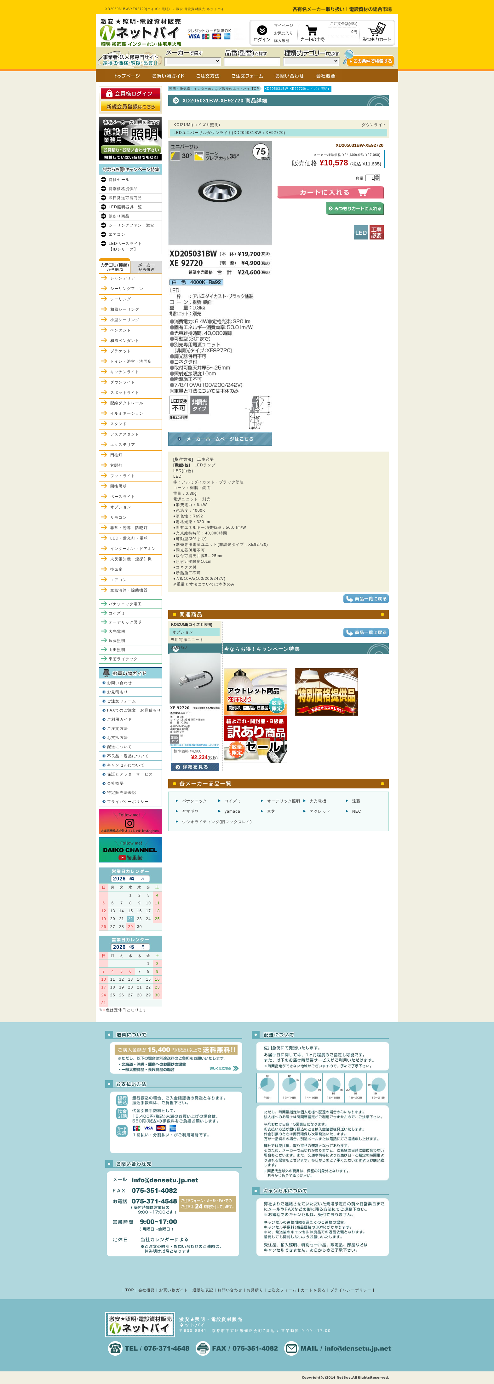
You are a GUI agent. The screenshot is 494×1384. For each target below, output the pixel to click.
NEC (356, 811)
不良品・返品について (128, 756)
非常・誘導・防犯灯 (129, 528)
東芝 (271, 811)
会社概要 (115, 783)
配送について (119, 747)
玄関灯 (116, 465)
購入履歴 (281, 40)
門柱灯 (116, 455)
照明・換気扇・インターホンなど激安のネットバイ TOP (214, 88)
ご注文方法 (117, 728)
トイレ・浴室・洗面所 (131, 361)
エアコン (117, 234)
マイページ (283, 25)
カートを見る (313, 1290)
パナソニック (194, 801)
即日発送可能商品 (125, 198)
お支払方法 (117, 737)
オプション (120, 507)
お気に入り (283, 33)
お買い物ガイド (173, 1290)
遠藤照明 (117, 640)
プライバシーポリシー (128, 801)
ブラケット (120, 351)
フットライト (122, 476)
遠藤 (356, 801)
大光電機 (318, 801)
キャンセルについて (126, 765)
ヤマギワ (190, 811)
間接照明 (118, 486)
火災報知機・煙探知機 (131, 559)
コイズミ (233, 801)
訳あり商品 (119, 216)
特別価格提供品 (123, 189)
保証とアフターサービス (130, 774)
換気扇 (116, 569)
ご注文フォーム (121, 701)
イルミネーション (127, 413)
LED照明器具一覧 (125, 207)
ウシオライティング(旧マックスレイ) (217, 822)
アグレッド (320, 811)
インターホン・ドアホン (133, 548)
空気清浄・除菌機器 (129, 590)
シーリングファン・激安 (131, 225)
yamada (232, 811)
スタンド (118, 424)
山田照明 (117, 650)
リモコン (118, 517)
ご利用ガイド (119, 719)
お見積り (255, 1290)
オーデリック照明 (284, 801)
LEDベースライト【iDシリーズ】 (125, 246)
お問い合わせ (119, 683)
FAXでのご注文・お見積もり (134, 710)
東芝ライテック (123, 659)
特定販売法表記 (121, 792)
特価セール (119, 179)
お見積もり (117, 692)
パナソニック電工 (125, 604)
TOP (129, 1290)
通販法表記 (202, 1290)
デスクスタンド (124, 434)
